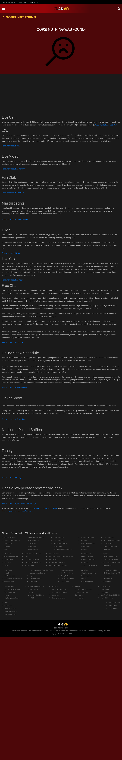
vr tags (83, 579)
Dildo (11, 253)
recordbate (52, 508)
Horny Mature (65, 576)
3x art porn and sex (59, 598)
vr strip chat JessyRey (60, 592)
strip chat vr (107, 579)
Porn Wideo (105, 589)
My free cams (27, 511)
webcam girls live (87, 537)
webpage (104, 592)
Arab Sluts (8, 543)
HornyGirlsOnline (107, 598)
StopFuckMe (85, 546)
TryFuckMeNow (9, 592)
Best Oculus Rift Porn (12, 540)
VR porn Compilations (36, 586)
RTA (55, 628)
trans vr (31, 592)
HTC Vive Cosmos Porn (112, 540)
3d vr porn (79, 595)
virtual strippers (87, 582)
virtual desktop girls (11, 557)
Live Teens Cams (67, 573)
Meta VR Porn (86, 554)
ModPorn (7, 554)
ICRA (66, 628)
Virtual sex (55, 595)
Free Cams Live (10, 608)
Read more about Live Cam (106, 125)
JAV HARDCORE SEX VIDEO (63, 549)
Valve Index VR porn (111, 546)
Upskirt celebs (9, 576)
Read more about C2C (11, 146)
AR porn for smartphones (58, 565)
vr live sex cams (8, 2)
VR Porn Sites (108, 543)
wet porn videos (114, 603)
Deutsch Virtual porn (32, 560)
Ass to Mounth (59, 540)
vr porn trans (9, 582)
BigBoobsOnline (87, 557)
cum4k (6, 603)
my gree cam (79, 598)
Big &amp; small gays (11, 598)
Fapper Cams (33, 589)
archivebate (34, 508)
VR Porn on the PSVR (59, 589)
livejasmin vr (58, 546)
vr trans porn (29, 565)
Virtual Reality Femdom (36, 537)
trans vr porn (86, 576)
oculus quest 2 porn (37, 573)
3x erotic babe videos (89, 565)
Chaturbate (6, 511)
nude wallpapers (10, 611)
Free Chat (13, 342)
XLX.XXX (7, 549)
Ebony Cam (107, 565)
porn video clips (10, 614)
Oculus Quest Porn (88, 560)
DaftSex (7, 546)
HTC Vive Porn (33, 540)
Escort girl (33, 582)
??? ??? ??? (32, 543)
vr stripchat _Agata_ (61, 543)
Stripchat (15, 511)
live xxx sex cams (67, 570)
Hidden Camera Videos (111, 562)
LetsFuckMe (113, 605)
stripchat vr (32, 546)
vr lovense (8, 605)
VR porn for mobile (110, 570)
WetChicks (52, 560)
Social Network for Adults (13, 579)
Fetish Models (59, 537)
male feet (84, 570)
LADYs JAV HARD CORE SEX (110, 595)
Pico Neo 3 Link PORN (33, 562)
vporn (105, 554)
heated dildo (9, 586)
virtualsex (107, 549)
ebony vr (55, 586)
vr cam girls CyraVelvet (57, 562)
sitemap (78, 586)
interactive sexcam (88, 543)
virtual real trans (10, 537)
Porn (26, 557)
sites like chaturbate (88, 573)
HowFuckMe (8, 560)
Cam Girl (7, 573)
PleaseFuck (85, 540)
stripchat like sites (81, 592)
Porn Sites (107, 582)
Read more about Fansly (11, 477)
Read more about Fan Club (13, 193)
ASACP (60, 628)
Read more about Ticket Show (14, 419)
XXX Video (32, 598)
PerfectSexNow (35, 579)
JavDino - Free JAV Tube (33, 554)
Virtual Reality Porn (24, 2)
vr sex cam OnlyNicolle (36, 595)
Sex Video (8, 570)
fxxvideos (84, 562)
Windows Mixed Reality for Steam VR (62, 557)
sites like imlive (54, 554)
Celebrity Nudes (109, 576)
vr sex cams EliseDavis (12, 589)
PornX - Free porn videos (84, 589)
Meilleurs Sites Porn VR (111, 573)
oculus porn (105, 586)
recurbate (44, 508)
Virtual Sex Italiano (67, 579)
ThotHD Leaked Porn (110, 557)
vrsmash (7, 562)
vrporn (37, 2)
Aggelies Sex (33, 549)
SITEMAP (84, 549)
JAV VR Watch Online (110, 560)
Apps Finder (65, 582)
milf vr (6, 565)
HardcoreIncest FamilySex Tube (41, 570)
